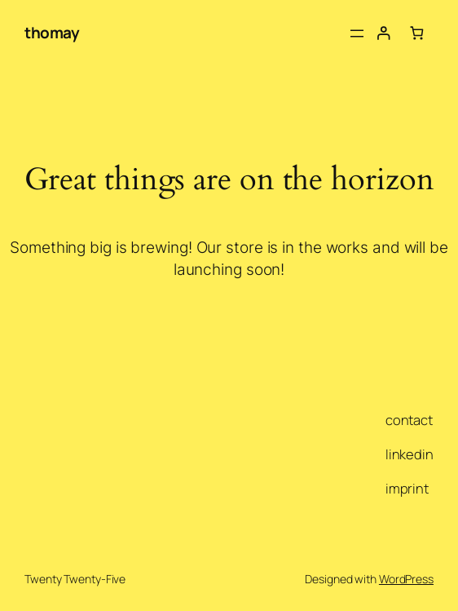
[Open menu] (357, 33)
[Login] (383, 33)
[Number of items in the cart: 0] (417, 33)
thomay (51, 32)
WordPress (406, 579)
